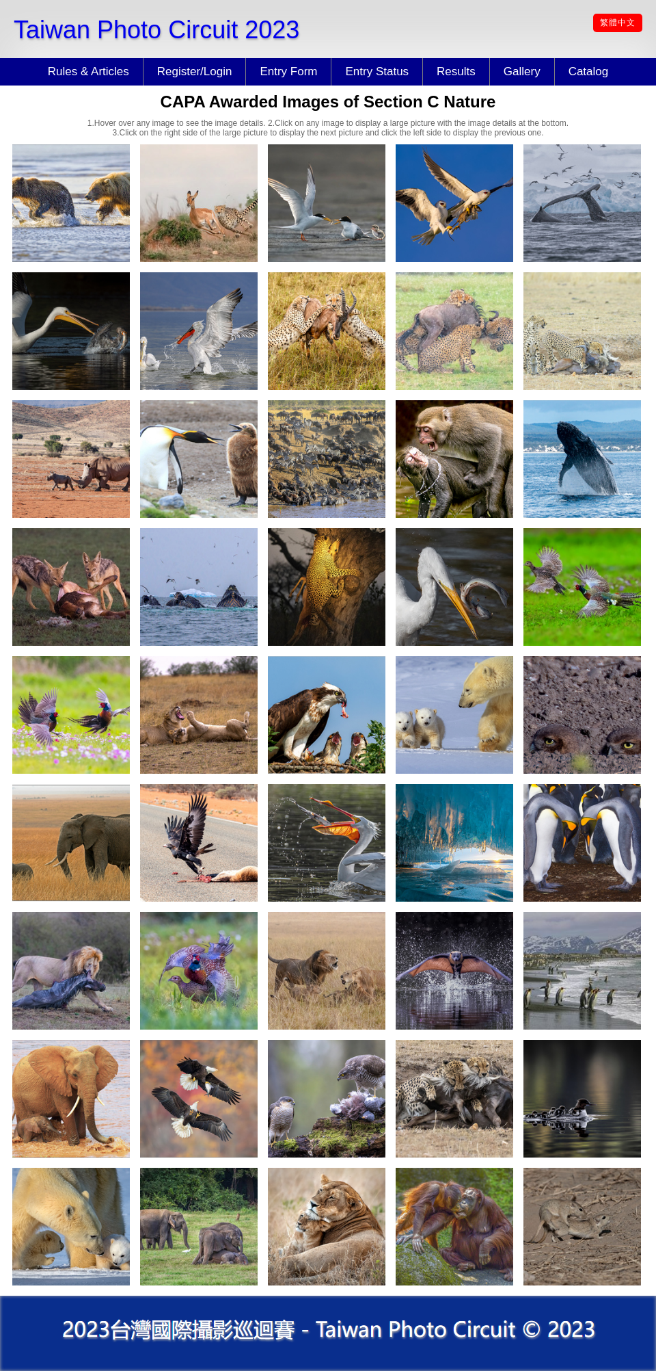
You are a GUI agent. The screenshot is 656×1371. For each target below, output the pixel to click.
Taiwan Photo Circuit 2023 (156, 30)
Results (456, 71)
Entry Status (377, 71)
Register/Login (194, 71)
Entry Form (288, 71)
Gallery (522, 71)
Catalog (589, 71)
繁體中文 (618, 22)
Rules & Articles (88, 71)
